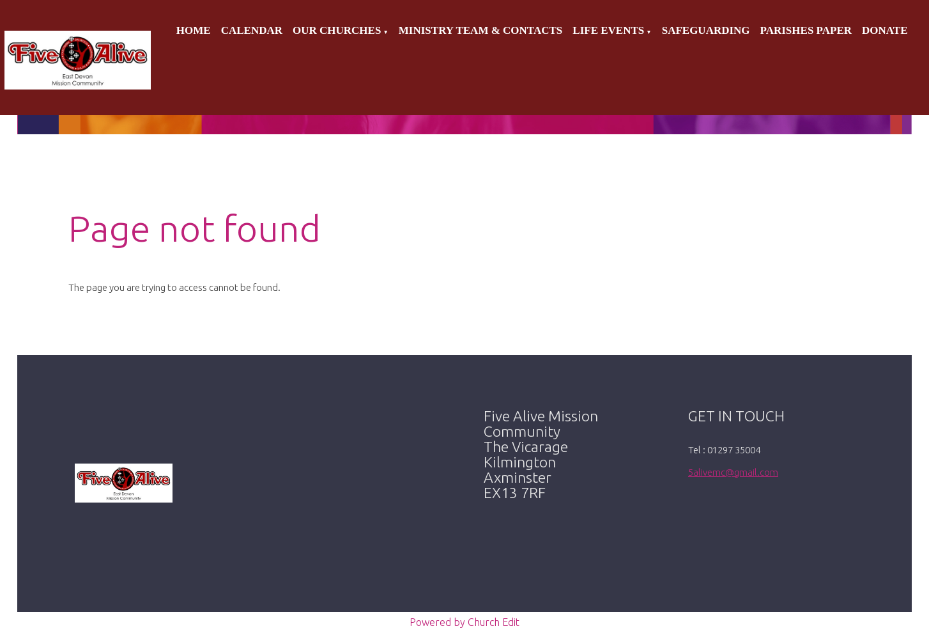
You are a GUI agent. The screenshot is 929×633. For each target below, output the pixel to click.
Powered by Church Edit (464, 622)
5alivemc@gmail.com (733, 472)
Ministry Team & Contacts (480, 30)
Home (193, 30)
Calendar (251, 30)
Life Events (608, 30)
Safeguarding (706, 30)
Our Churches (337, 30)
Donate (884, 30)
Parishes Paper (806, 30)
